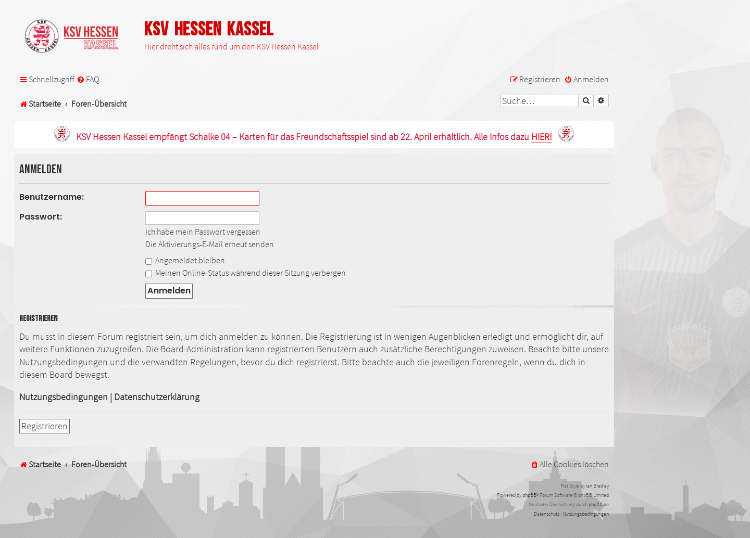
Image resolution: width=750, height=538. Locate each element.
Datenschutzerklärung (156, 397)
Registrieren (44, 426)
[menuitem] (88, 79)
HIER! (541, 137)
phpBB (529, 495)
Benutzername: (51, 197)
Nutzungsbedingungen (63, 397)
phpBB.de (599, 504)
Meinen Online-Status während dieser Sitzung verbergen (245, 272)
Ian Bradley (597, 485)
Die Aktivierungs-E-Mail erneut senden (209, 244)
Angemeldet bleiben (185, 260)
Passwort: (40, 217)
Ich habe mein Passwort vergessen (202, 231)
